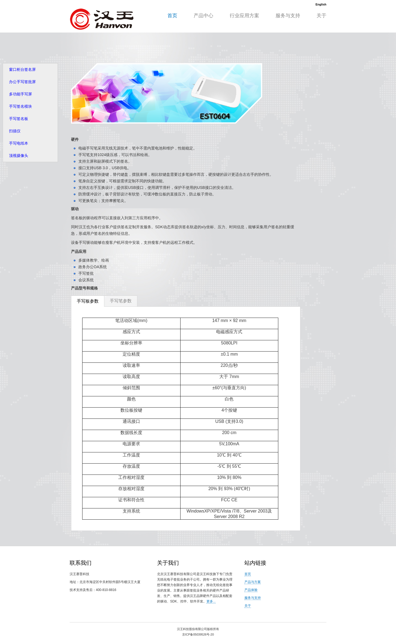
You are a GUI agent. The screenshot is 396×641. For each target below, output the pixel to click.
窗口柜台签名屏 (22, 70)
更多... (211, 601)
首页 (172, 15)
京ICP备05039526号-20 (198, 634)
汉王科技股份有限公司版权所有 (198, 629)
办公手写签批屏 (22, 82)
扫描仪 (14, 131)
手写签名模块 (20, 106)
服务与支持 (288, 15)
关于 (321, 15)
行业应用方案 (244, 15)
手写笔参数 (121, 300)
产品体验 (251, 590)
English (320, 4)
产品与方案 (252, 582)
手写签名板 (18, 119)
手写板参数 (88, 301)
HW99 (102, 19)
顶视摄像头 (18, 156)
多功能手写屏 (20, 94)
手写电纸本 (18, 143)
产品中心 (203, 15)
